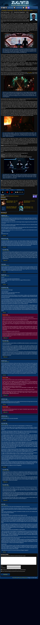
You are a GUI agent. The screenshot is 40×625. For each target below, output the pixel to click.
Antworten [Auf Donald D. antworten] (6, 395)
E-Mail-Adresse (3, 567)
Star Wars (25, 10)
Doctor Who (20, 10)
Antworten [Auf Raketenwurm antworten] (4, 247)
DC (28, 10)
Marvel (31, 10)
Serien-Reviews (10, 10)
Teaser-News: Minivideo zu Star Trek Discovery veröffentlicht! (9, 208)
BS (36, 196)
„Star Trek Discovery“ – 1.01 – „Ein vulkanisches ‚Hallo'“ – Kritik (9, 202)
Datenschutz (25, 577)
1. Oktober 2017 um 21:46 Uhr (5, 250)
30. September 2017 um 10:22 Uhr (6, 407)
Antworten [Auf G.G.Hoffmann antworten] (4, 312)
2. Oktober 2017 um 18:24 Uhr (5, 470)
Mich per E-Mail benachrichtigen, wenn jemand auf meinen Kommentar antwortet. (13, 571)
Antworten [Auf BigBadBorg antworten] (4, 235)
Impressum (21, 577)
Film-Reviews (4, 10)
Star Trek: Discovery (16, 196)
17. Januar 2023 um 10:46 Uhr (4, 505)
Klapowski (3, 196)
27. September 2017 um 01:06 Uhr (5, 239)
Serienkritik (11, 196)
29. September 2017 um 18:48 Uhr (5, 361)
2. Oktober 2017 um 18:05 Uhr (4, 424)
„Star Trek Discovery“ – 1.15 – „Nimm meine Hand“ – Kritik (26, 208)
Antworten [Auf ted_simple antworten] (4, 467)
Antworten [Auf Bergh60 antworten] (4, 284)
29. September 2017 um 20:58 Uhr (6, 378)
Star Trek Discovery (3, 198)
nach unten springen (4, 213)
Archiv (14, 577)
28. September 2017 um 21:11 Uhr (6, 315)
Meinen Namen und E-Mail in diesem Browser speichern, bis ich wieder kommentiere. (13, 569)
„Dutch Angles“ (30, 72)
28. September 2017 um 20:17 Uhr (5, 288)
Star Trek (15, 10)
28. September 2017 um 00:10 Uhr (5, 265)
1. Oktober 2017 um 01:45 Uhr (5, 341)
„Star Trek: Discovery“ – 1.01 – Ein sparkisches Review (27, 202)
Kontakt (17, 577)
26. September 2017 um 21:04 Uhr (5, 216)
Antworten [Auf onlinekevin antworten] (4, 404)
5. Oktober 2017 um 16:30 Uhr (5, 485)
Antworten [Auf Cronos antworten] (4, 271)
